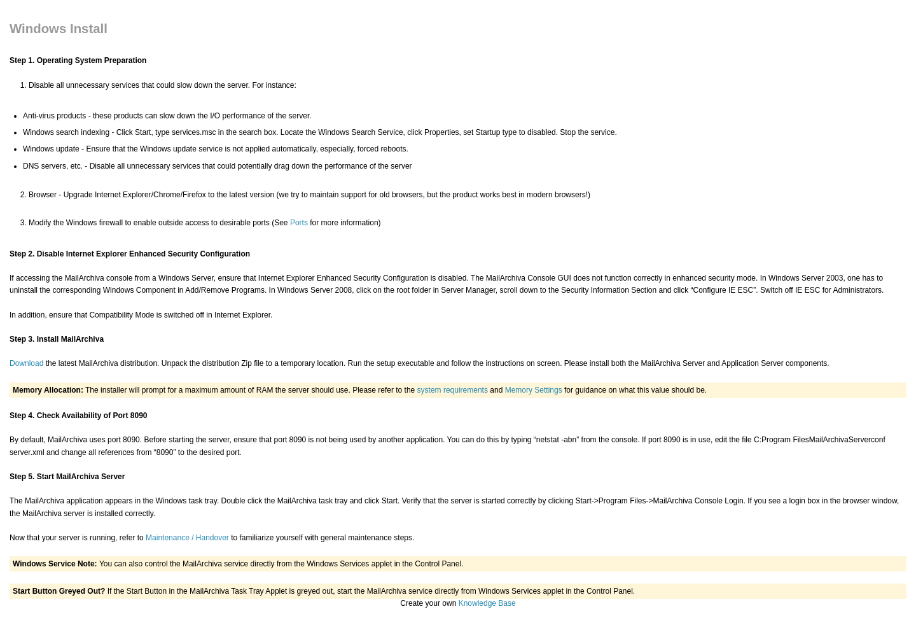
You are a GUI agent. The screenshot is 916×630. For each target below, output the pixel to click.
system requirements (452, 390)
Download (26, 363)
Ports (299, 222)
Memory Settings (533, 390)
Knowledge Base (487, 603)
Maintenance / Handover (187, 537)
